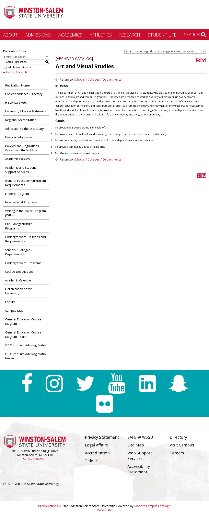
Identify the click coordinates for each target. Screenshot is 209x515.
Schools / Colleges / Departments (19, 252)
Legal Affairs (96, 445)
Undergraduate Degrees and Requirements (25, 239)
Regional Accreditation (20, 120)
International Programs (21, 202)
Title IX (91, 461)
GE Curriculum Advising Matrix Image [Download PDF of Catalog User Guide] (26, 356)
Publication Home (17, 85)
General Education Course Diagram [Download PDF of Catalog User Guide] (23, 321)
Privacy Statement (102, 437)
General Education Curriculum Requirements (25, 182)
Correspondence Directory (24, 94)
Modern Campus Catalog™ (152, 506)
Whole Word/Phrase (19, 67)
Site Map (135, 445)
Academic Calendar (18, 280)
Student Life (162, 35)
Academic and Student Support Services (20, 169)
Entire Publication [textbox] (15, 57)
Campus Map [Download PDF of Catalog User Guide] (14, 310)
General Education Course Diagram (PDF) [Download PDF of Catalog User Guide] (23, 334)
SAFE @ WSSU (140, 437)
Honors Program (17, 194)
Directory (178, 437)
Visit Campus (182, 445)
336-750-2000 (34, 459)
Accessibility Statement (138, 469)
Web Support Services (139, 455)
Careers (177, 453)
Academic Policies (17, 159)
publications (50, 506)
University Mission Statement (25, 111)
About (10, 35)
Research (129, 35)
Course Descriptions (19, 271)
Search (195, 34)
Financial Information (19, 137)
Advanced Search (15, 72)
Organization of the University (18, 291)
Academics (70, 35)
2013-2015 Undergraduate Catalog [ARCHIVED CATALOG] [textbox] (160, 51)
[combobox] (165, 51)
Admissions (38, 35)
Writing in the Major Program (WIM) (25, 213)
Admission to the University (24, 128)
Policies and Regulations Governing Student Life (22, 148)
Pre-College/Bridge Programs (18, 226)
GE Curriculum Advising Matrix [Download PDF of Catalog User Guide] (26, 345)
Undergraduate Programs (23, 263)
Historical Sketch (16, 102)
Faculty (10, 302)
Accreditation (97, 453)
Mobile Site (104, 510)
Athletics (101, 35)
